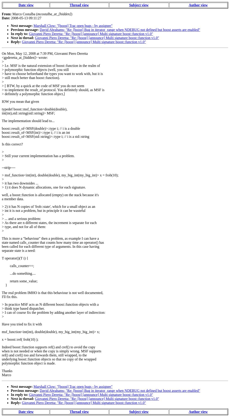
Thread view (79, 5)
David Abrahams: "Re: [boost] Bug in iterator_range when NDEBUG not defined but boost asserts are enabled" (120, 30)
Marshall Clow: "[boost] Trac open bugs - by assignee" (73, 26)
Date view (25, 5)
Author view (198, 5)
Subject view (139, 5)
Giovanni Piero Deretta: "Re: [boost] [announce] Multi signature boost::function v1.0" (91, 34)
